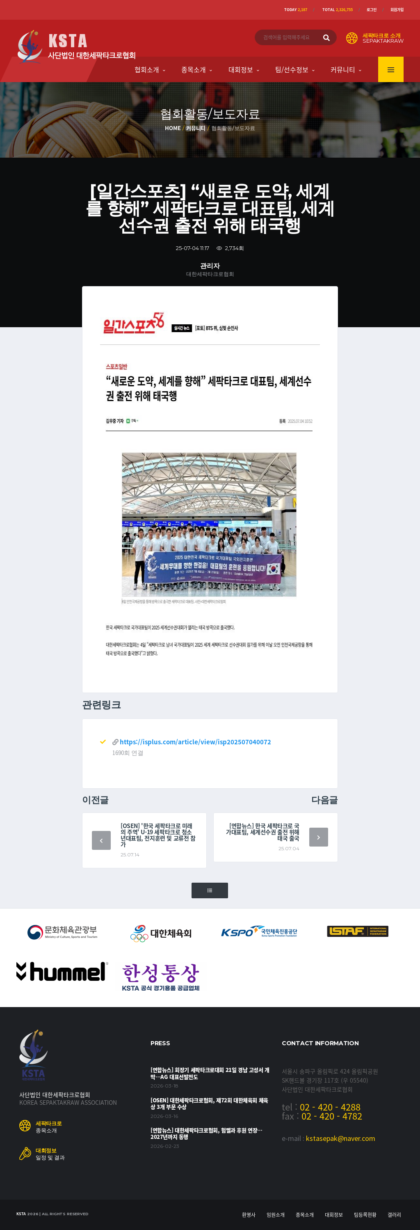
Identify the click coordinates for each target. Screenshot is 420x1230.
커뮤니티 (343, 69)
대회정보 (240, 69)
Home (172, 128)
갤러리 (394, 1215)
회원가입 (397, 9)
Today (295, 9)
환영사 (249, 1215)
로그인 (372, 9)
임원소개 (276, 1215)
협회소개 (147, 69)
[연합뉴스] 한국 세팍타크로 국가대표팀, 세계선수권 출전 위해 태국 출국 (262, 832)
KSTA (21, 1213)
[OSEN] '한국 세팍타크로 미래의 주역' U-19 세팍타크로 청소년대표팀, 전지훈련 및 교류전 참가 (158, 835)
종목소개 (193, 69)
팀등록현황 (365, 1215)
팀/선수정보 (291, 69)
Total (337, 9)
